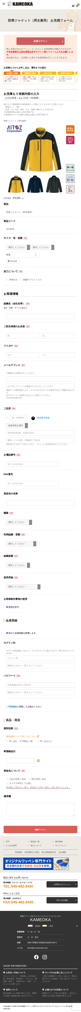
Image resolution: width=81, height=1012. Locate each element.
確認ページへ (40, 830)
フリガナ (8, 346)
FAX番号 (8, 474)
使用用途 (8, 577)
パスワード (9, 675)
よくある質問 (11, 845)
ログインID (9, 642)
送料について (12, 989)
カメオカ (62, 1006)
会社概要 (62, 852)
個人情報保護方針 (49, 852)
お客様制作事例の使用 (15, 599)
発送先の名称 (11, 493)
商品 (6, 204)
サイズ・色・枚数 (13, 238)
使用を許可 (12, 607)
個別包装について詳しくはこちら (21, 736)
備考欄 (7, 796)
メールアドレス (12, 365)
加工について (11, 271)
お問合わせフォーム (62, 884)
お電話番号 (9, 455)
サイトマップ (60, 845)
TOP (7, 842)
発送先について (12, 770)
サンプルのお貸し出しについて (58, 972)
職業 (6, 513)
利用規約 (12, 707)
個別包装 (8, 728)
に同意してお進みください (24, 707)
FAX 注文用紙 (62, 900)
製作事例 (59, 842)
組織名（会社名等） (14, 303)
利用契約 (18, 852)
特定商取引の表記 (32, 852)
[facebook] (36, 957)
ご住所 (7, 408)
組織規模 (8, 556)
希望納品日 (9, 751)
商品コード (9, 221)
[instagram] (44, 957)
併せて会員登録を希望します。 (22, 633)
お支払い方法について (15, 972)
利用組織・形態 (12, 534)
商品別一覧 (35, 842)
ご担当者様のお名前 (14, 326)
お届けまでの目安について (56, 989)
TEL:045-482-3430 (18, 886)
